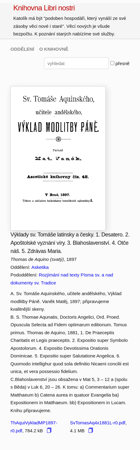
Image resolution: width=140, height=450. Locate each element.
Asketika (40, 267)
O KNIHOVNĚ (53, 49)
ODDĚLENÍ (22, 49)
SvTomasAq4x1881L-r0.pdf (97, 422)
